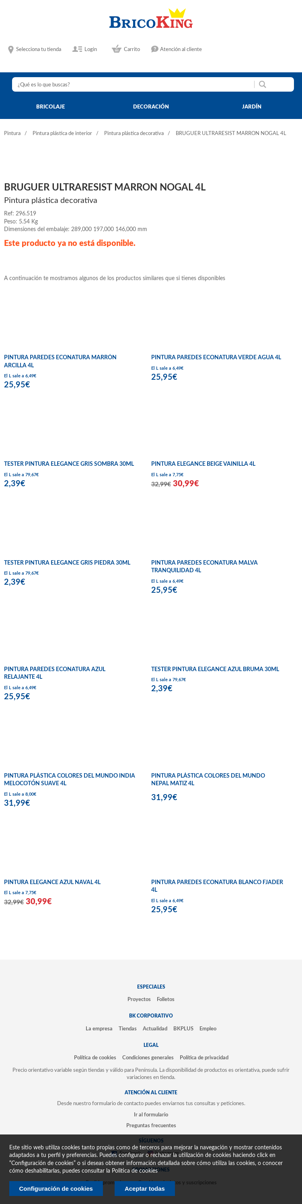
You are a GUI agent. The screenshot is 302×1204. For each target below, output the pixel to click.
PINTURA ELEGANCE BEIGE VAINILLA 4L (203, 464)
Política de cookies (95, 1057)
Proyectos (139, 999)
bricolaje (50, 106)
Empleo (207, 1028)
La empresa (99, 1028)
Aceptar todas (145, 1188)
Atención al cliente (181, 49)
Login (90, 49)
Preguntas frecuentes (151, 1125)
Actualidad (155, 1028)
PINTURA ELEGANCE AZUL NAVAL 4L (52, 882)
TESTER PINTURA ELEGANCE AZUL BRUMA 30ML (215, 669)
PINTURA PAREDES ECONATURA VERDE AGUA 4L (216, 357)
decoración (151, 106)
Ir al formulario (151, 1114)
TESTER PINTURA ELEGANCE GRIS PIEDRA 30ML (67, 563)
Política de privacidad (204, 1057)
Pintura (12, 133)
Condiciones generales (148, 1057)
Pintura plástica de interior (62, 133)
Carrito (132, 49)
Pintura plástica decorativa (134, 133)
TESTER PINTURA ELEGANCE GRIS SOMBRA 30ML (69, 464)
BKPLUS (183, 1028)
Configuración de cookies (56, 1188)
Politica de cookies (135, 1171)
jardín (251, 106)
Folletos (166, 999)
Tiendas (128, 1028)
